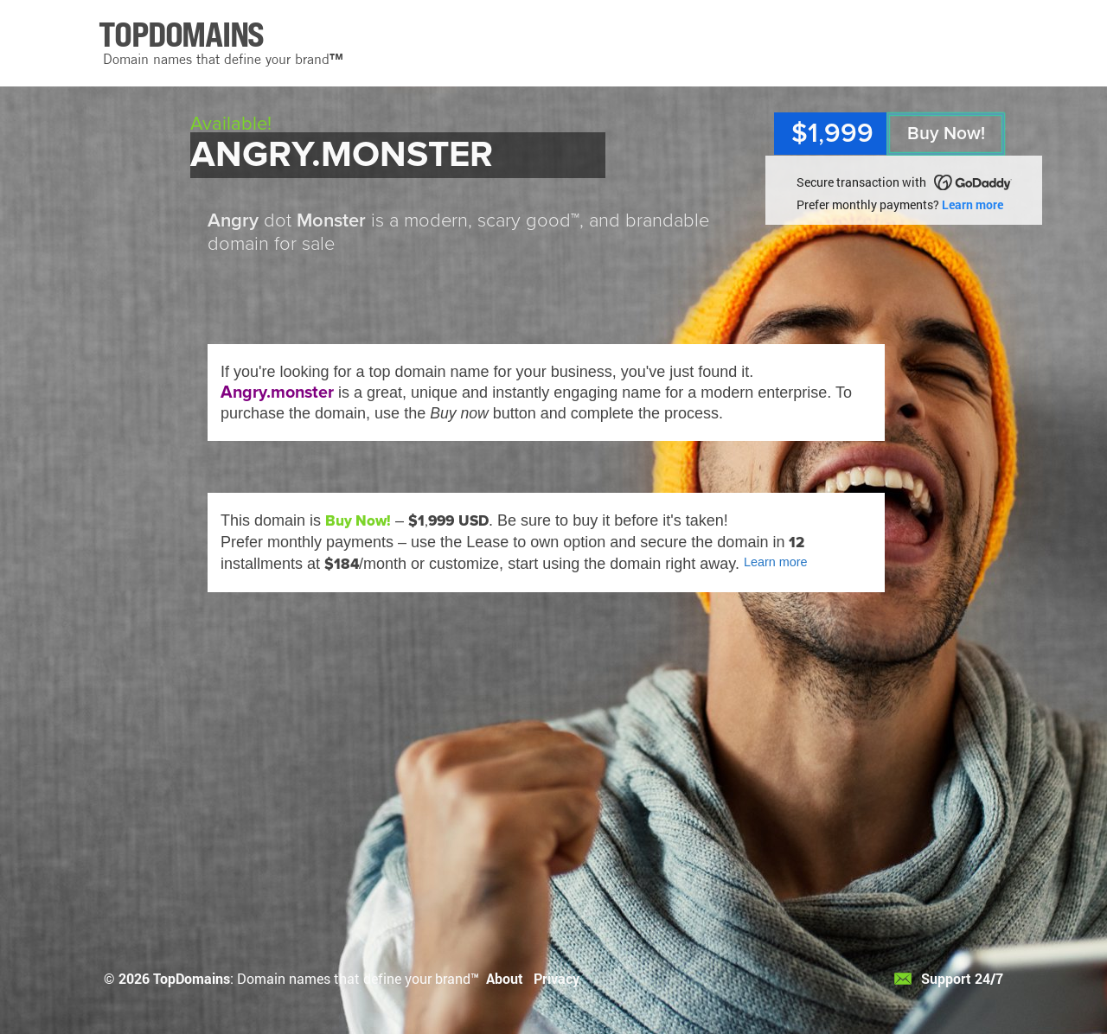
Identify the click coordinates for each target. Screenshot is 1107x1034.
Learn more (972, 204)
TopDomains (191, 978)
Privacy (556, 978)
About (504, 978)
